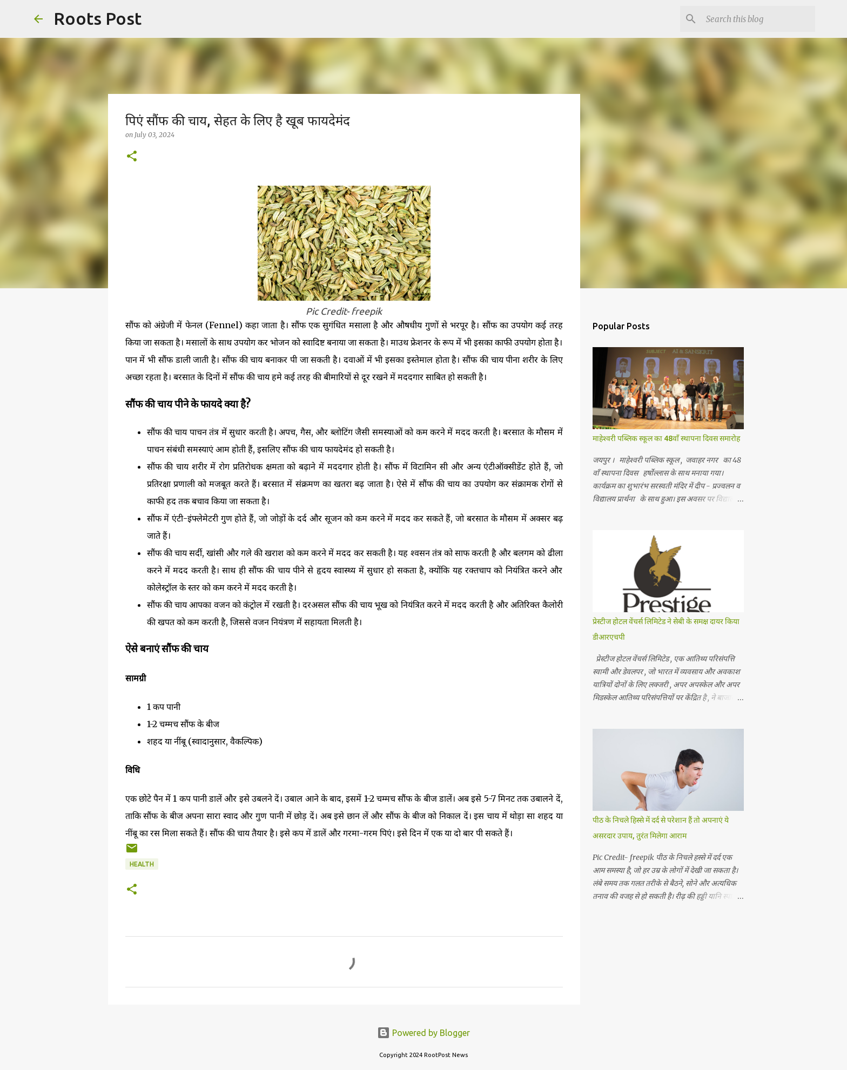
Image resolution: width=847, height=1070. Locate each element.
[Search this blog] (758, 19)
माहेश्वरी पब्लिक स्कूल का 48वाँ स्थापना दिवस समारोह (666, 438)
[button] (131, 157)
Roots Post (97, 18)
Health (142, 864)
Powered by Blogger (423, 1033)
